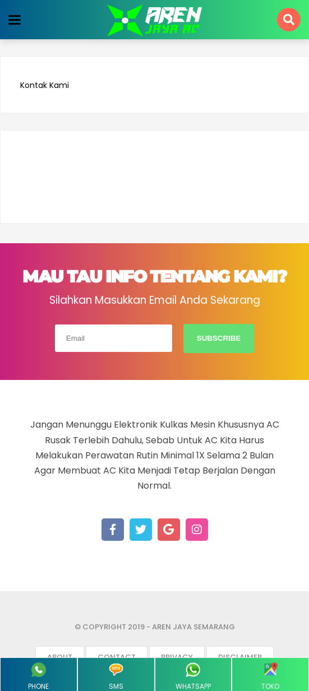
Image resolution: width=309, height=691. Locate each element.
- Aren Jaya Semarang (190, 627)
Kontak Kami (44, 85)
